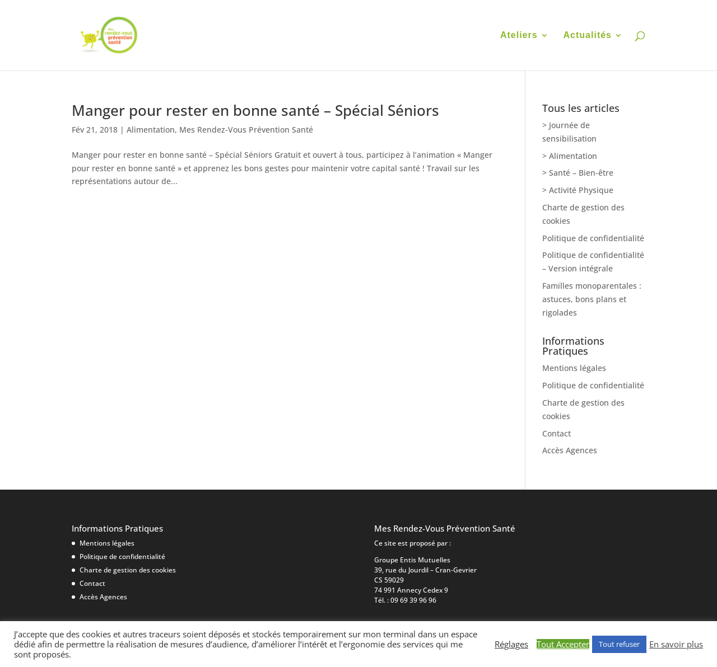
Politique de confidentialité (593, 238)
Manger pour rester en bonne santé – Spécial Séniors (255, 110)
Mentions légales (574, 368)
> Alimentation (569, 156)
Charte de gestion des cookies (128, 570)
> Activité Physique (577, 190)
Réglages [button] (511, 644)
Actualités (588, 35)
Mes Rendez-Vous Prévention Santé (246, 129)
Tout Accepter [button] (563, 644)
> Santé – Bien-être (577, 172)
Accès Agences (569, 450)
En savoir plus (676, 644)
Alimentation (151, 129)
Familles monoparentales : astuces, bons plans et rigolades (591, 299)
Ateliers (519, 35)
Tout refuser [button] (619, 644)
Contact (556, 433)
